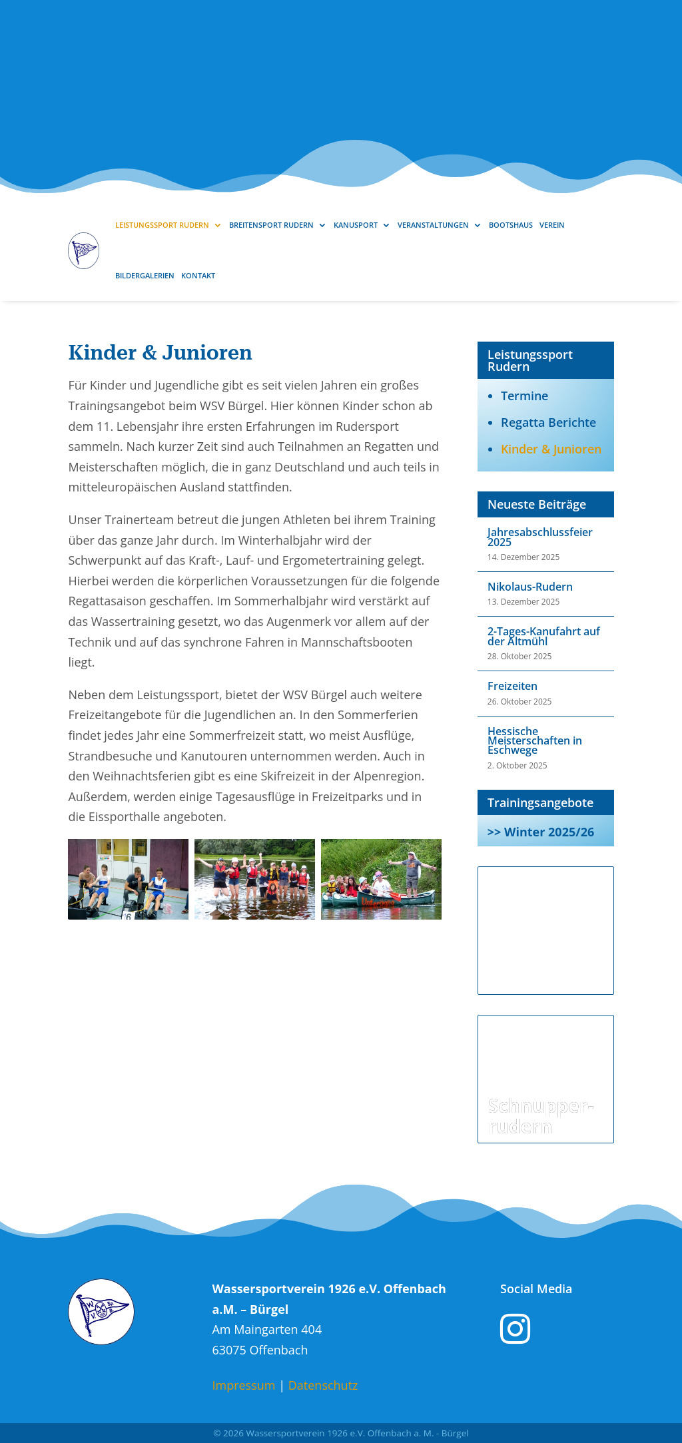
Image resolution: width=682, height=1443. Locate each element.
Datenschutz (323, 1385)
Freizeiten (512, 686)
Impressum (243, 1385)
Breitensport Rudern (271, 225)
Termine (524, 396)
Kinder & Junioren (551, 449)
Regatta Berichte (548, 422)
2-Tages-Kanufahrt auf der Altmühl (544, 636)
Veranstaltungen (433, 225)
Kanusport (356, 225)
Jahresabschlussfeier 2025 (540, 537)
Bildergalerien (144, 275)
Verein (552, 225)
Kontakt (198, 275)
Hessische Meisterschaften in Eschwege (535, 741)
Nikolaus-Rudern (530, 586)
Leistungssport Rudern (162, 225)
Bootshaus (511, 225)
